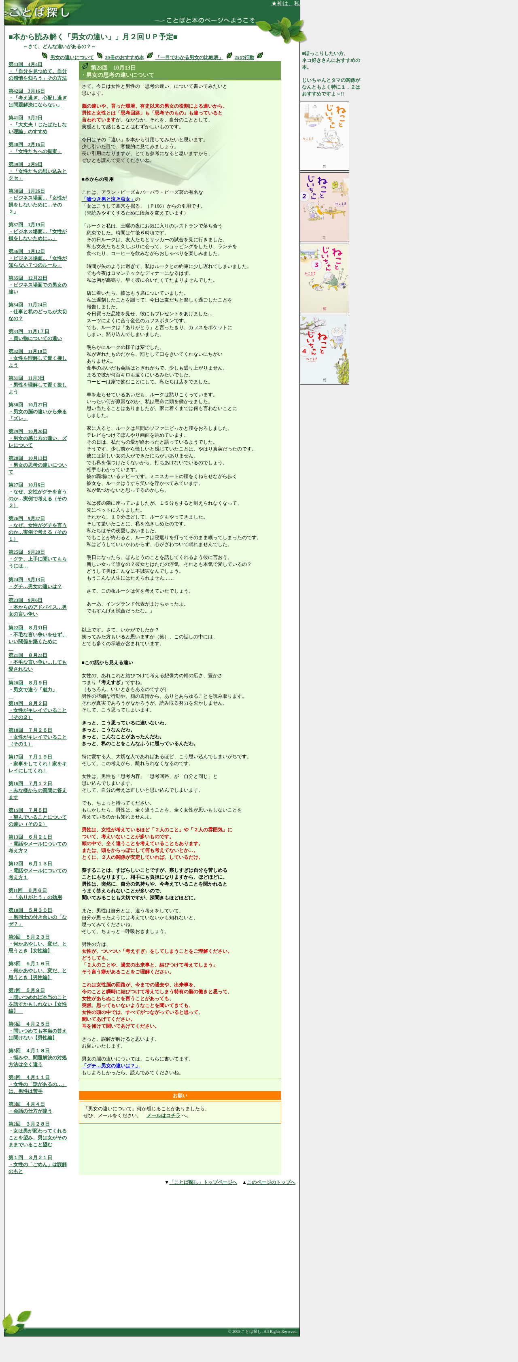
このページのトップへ (271, 1182)
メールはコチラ (163, 1115)
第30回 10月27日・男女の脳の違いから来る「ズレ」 (37, 411)
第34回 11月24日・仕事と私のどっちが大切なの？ (37, 311)
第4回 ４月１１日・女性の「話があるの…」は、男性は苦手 (37, 1084)
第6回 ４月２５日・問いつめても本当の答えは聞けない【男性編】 (37, 1031)
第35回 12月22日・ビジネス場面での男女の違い (37, 285)
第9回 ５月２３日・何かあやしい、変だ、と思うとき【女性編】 (37, 944)
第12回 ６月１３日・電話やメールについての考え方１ (37, 870)
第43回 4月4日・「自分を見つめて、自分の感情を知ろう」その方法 (37, 71)
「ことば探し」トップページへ (203, 1182)
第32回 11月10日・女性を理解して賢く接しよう (37, 358)
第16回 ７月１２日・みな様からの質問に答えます (37, 790)
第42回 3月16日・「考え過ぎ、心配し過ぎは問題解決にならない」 (37, 98)
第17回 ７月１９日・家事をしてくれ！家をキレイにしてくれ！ (37, 763)
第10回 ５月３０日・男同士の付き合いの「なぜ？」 (37, 917)
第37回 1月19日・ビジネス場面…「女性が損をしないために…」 (37, 231)
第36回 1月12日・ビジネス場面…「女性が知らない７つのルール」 (37, 258)
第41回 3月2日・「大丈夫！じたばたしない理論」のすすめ (37, 124)
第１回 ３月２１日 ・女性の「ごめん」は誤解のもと (37, 1164)
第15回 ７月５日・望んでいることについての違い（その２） (37, 817)
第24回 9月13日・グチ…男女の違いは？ (35, 586)
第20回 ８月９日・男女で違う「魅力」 (32, 689)
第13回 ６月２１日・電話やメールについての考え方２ (37, 844)
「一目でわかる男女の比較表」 (189, 57)
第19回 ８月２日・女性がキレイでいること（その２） (37, 710)
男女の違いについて (72, 57)
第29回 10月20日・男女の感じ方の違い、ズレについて (37, 438)
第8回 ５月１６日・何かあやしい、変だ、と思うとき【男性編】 (37, 970)
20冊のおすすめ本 (124, 57)
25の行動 (244, 57)
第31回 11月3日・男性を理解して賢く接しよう (37, 385)
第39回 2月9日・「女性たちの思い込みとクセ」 (37, 171)
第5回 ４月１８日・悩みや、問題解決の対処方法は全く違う (37, 1057)
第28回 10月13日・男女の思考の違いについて (37, 465)
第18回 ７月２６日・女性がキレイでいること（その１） (37, 737)
